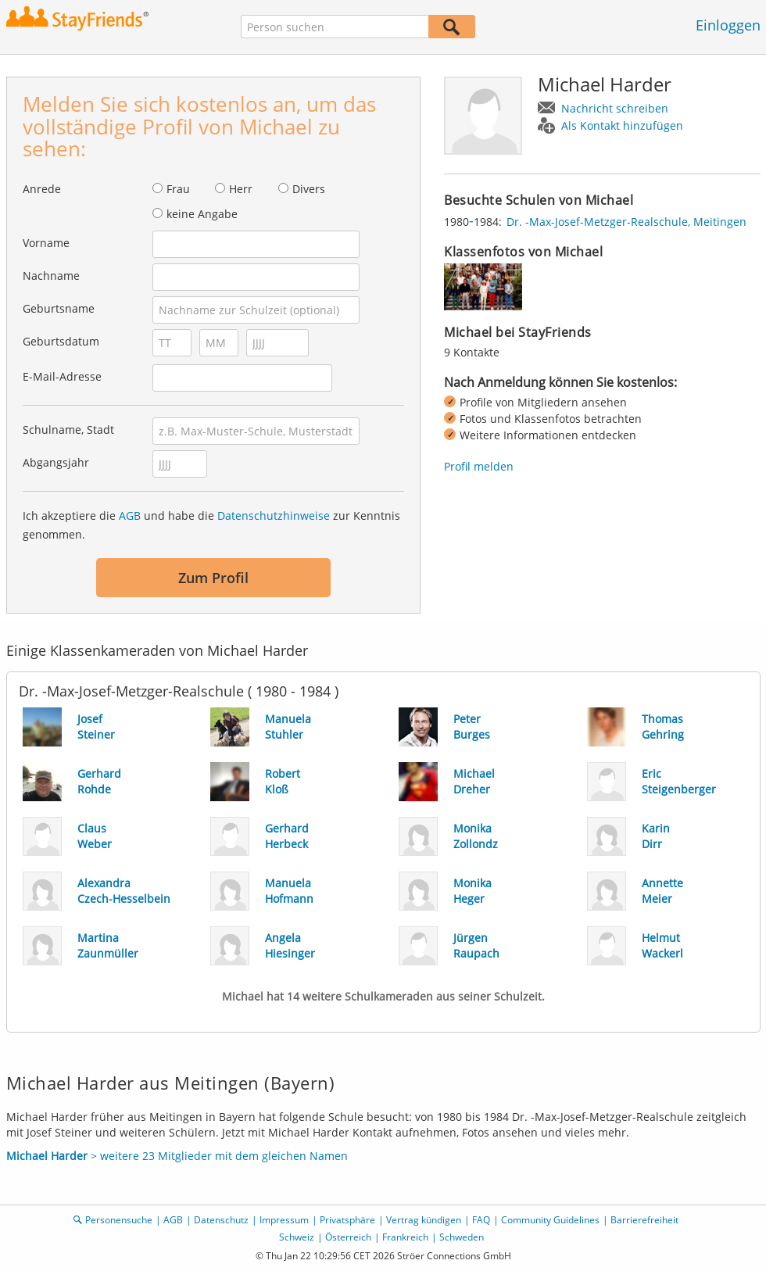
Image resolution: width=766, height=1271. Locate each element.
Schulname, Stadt (68, 429)
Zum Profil (213, 577)
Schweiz (296, 1237)
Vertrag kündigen (423, 1219)
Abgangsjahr (56, 462)
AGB (130, 515)
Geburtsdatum (61, 341)
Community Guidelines (550, 1219)
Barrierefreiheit (644, 1219)
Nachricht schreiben (614, 108)
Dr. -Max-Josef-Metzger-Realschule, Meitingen (626, 221)
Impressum (284, 1219)
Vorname (46, 242)
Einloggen (728, 25)
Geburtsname (59, 308)
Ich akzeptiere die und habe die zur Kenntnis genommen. (211, 525)
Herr (240, 188)
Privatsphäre (347, 1219)
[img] (483, 286)
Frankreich (405, 1237)
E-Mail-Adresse (62, 376)
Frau (178, 188)
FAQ (481, 1219)
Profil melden (479, 466)
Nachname (51, 275)
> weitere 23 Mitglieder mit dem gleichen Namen (177, 1155)
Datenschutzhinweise (273, 515)
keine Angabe (202, 213)
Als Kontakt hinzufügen (622, 125)
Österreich (348, 1237)
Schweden (461, 1237)
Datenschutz (221, 1219)
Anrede (42, 188)
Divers (308, 188)
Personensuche (118, 1219)
